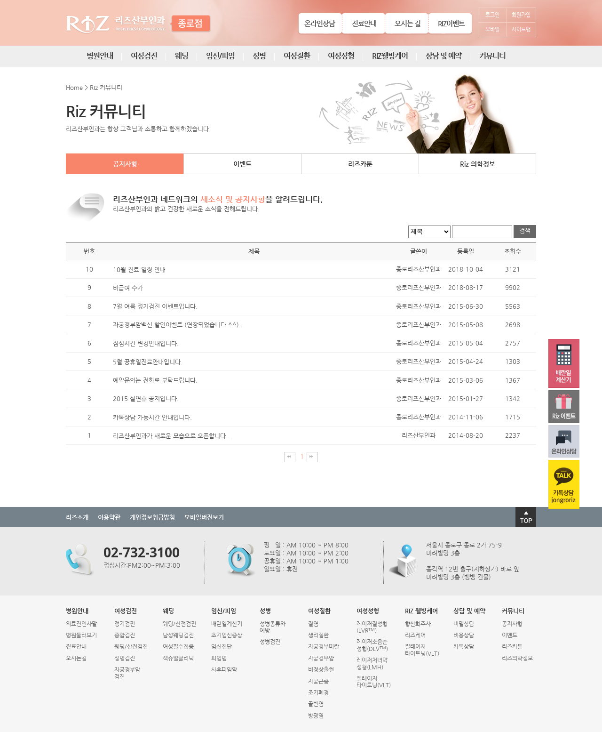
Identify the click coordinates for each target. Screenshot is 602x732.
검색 (525, 230)
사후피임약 (224, 669)
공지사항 (125, 164)
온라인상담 (319, 23)
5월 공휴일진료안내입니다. (147, 361)
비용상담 (463, 635)
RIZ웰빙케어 (390, 55)
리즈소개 (77, 517)
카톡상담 (463, 646)
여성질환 (297, 55)
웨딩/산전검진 (131, 646)
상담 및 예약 (443, 55)
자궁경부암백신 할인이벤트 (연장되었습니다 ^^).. (178, 325)
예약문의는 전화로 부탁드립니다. (155, 380)
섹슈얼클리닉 (178, 658)
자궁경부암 (321, 658)
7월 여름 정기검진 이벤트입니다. (155, 306)
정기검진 (124, 623)
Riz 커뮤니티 (106, 87)
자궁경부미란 (323, 646)
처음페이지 (289, 457)
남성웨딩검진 (178, 635)
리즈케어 (415, 635)
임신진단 (221, 646)
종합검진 (124, 635)
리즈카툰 (360, 164)
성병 (259, 55)
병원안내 (100, 55)
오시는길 (76, 658)
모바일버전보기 (204, 517)
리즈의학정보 (517, 658)
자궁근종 (318, 681)
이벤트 (242, 164)
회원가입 (521, 15)
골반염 (316, 703)
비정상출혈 (321, 669)
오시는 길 (407, 23)
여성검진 (144, 55)
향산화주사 (418, 623)
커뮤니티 (492, 55)
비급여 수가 (128, 287)
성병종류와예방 (272, 627)
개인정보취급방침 (152, 517)
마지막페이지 (312, 457)
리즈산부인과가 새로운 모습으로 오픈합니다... (172, 435)
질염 (313, 623)
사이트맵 (521, 29)
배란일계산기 (226, 623)
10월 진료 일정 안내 (139, 269)
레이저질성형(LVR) (372, 627)
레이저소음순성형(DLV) (372, 645)
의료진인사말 (81, 623)
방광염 (316, 715)
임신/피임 (220, 55)
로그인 (492, 15)
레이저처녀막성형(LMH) (372, 663)
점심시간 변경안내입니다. (146, 343)
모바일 (492, 29)
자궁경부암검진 (127, 672)
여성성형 (341, 55)
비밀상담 (463, 623)
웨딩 (181, 55)
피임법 (219, 658)
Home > (77, 87)
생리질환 (318, 635)
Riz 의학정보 (477, 164)
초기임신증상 (226, 635)
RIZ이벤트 (451, 23)
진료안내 (364, 23)
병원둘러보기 (81, 635)
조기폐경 (318, 692)
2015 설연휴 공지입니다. (146, 398)
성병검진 (124, 658)
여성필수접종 (178, 646)
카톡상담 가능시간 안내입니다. (152, 417)
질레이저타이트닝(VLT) (373, 681)
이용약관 (109, 517)
